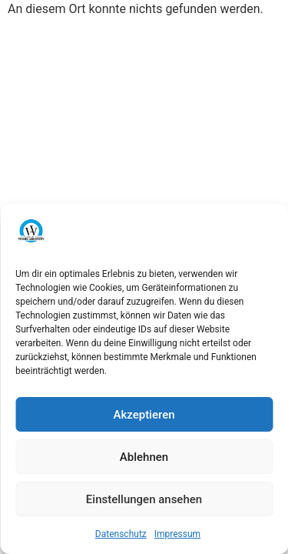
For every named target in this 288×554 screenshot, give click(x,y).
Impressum (177, 534)
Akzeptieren (143, 415)
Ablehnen (144, 457)
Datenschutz (121, 534)
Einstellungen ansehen (144, 499)
